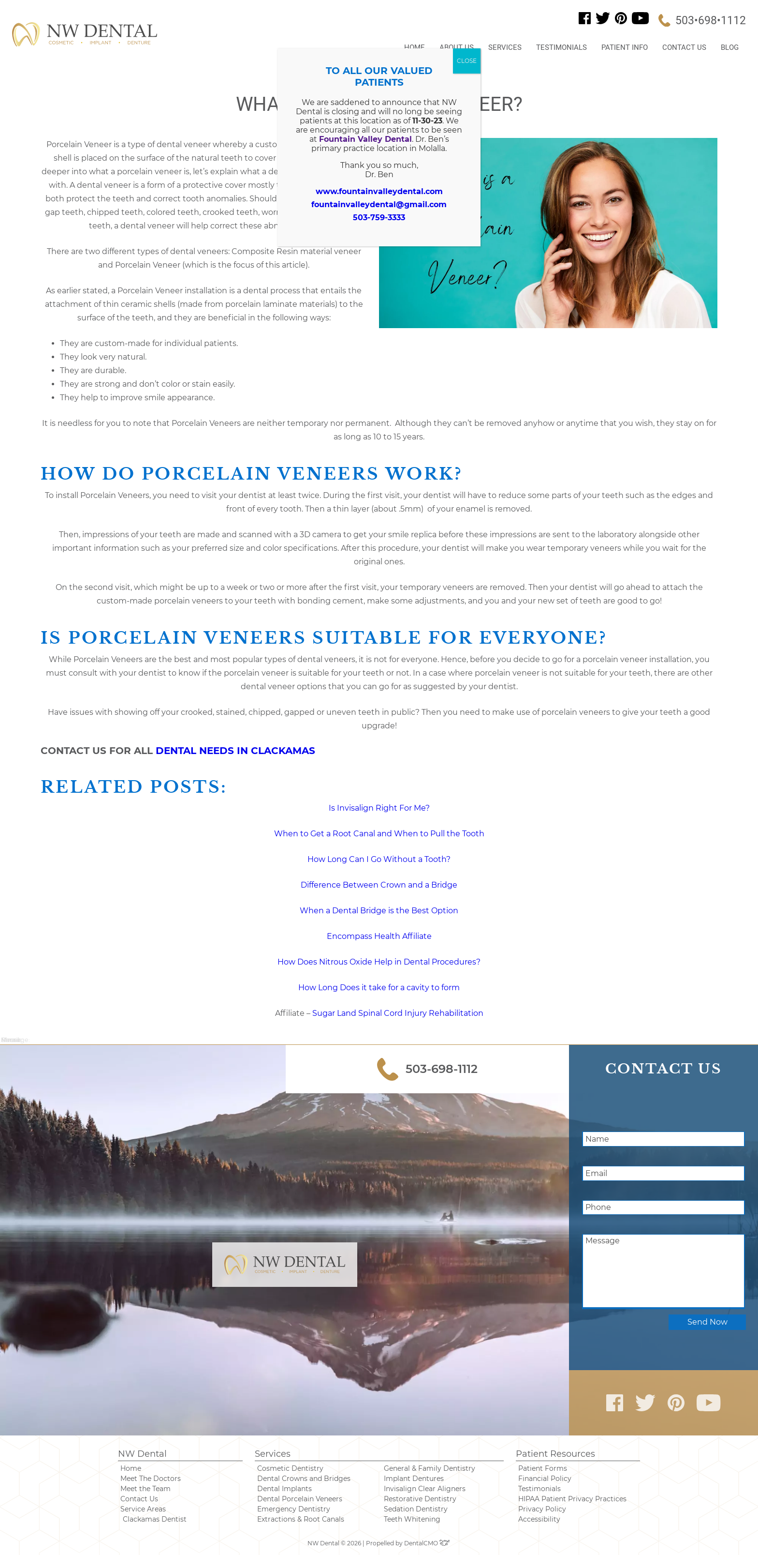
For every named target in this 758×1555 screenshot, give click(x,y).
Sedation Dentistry (416, 1509)
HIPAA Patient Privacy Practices (572, 1499)
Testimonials (561, 47)
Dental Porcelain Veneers (299, 1499)
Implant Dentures (414, 1478)
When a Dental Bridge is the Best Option (379, 910)
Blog (730, 47)
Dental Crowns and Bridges (303, 1478)
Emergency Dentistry (293, 1509)
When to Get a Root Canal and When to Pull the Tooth (379, 833)
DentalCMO (427, 1543)
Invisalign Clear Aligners (425, 1488)
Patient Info (624, 47)
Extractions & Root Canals (300, 1519)
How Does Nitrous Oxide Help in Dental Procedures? (379, 961)
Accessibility (539, 1519)
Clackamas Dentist (155, 1519)
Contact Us (684, 47)
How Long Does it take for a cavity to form (379, 987)
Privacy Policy (542, 1509)
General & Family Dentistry (429, 1468)
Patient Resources (555, 1454)
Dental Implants (284, 1488)
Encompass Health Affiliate (379, 936)
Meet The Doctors (150, 1478)
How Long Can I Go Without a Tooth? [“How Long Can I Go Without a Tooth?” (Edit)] (379, 859)
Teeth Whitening (412, 1519)
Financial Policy (544, 1478)
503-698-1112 (427, 1069)
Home (414, 47)
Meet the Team (145, 1488)
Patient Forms (542, 1468)
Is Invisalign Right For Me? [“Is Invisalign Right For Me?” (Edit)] (379, 808)
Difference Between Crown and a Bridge (379, 885)
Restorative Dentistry (420, 1499)
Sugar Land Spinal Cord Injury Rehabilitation (396, 1013)
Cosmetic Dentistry (290, 1468)
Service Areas (143, 1509)
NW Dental (142, 1454)
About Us (456, 47)
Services (505, 47)
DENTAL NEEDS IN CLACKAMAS (235, 750)
